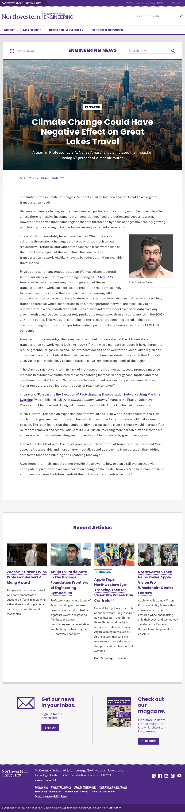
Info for (176, 3)
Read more (149, 741)
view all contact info (46, 780)
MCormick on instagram (172, 776)
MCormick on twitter (153, 776)
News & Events (135, 3)
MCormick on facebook (159, 776)
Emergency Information (48, 792)
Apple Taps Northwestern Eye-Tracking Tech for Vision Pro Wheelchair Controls (113, 590)
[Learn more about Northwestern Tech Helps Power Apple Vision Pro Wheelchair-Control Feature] (158, 554)
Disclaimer (115, 808)
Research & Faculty (68, 30)
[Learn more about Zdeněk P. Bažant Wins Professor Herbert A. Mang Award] (27, 554)
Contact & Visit (155, 3)
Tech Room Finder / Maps (113, 787)
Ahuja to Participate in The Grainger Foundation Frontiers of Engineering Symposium (69, 582)
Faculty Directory (61, 787)
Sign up (50, 727)
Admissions (41, 787)
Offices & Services (108, 30)
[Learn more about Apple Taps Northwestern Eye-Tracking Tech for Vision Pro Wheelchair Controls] (114, 554)
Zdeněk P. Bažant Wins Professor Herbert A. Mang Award (27, 577)
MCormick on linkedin (166, 776)
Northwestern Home (76, 792)
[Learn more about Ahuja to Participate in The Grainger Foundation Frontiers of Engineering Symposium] (71, 554)
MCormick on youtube (179, 776)
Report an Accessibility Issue (51, 796)
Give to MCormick (85, 787)
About (11, 30)
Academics (34, 30)
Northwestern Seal (18, 779)
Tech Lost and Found (103, 792)
